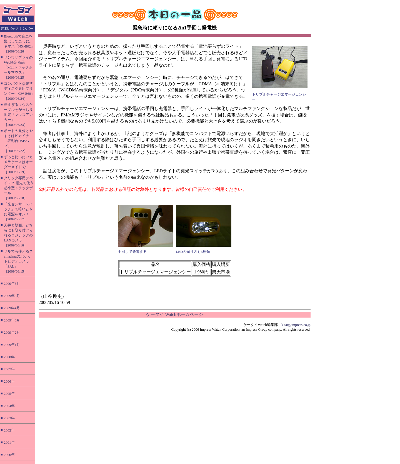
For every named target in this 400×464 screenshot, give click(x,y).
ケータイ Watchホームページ (174, 314)
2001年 (9, 442)
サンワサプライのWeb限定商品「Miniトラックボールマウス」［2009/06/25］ (18, 67)
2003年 (9, 418)
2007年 (9, 369)
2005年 (9, 393)
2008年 (9, 357)
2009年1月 (12, 345)
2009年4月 (12, 308)
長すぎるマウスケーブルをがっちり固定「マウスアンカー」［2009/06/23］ (18, 115)
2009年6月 (12, 283)
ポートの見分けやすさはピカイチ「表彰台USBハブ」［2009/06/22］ (18, 141)
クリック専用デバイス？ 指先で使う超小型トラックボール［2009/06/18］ (19, 188)
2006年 (9, 381)
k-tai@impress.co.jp (296, 325)
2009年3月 (12, 320)
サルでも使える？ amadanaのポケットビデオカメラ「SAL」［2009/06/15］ (18, 261)
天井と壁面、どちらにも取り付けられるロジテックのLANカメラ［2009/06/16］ (18, 235)
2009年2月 (12, 332)
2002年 (9, 430)
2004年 (9, 406)
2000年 (9, 455)
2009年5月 (12, 296)
